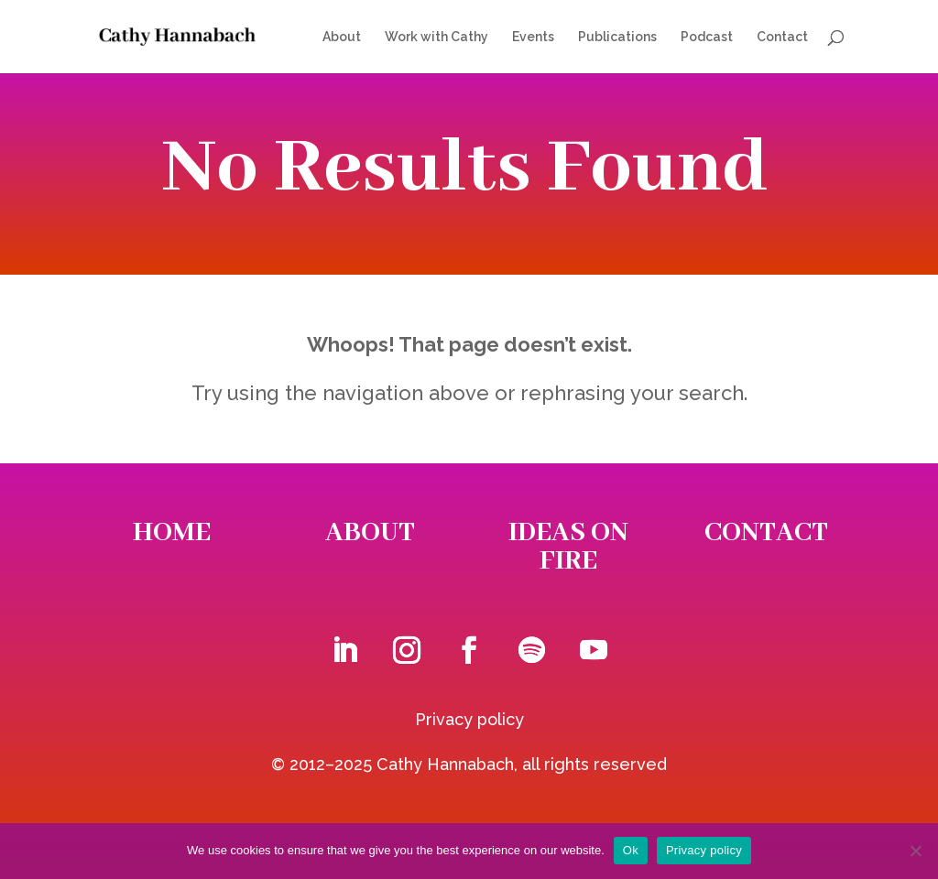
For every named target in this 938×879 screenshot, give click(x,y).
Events (533, 37)
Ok (630, 850)
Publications (617, 37)
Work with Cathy (436, 37)
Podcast (707, 37)
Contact (782, 37)
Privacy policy (469, 719)
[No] (915, 850)
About (341, 37)
